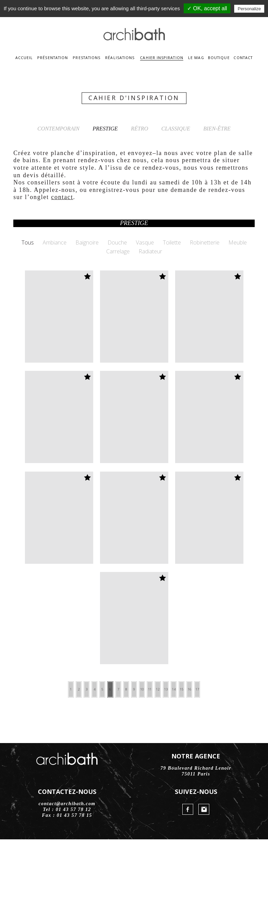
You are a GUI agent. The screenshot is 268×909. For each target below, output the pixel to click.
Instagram (203, 878)
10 (147, 759)
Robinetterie (205, 310)
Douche (117, 310)
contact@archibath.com (67, 873)
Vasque (145, 310)
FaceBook (187, 878)
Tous (28, 310)
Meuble (237, 310)
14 (202, 759)
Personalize (249, 8)
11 (161, 759)
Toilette (172, 310)
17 (243, 759)
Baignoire (87, 310)
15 (216, 759)
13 (188, 759)
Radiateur (150, 319)
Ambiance (55, 310)
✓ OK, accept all (207, 8)
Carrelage (118, 319)
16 (229, 759)
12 (175, 759)
